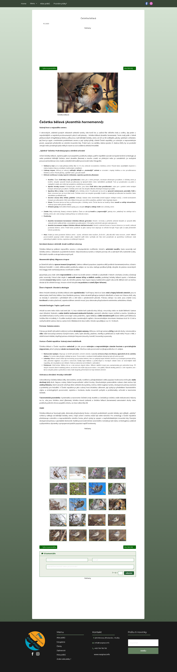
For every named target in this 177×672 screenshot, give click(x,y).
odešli (143, 651)
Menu (32, 3)
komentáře (48, 553)
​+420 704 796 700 (99, 648)
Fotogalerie (61, 642)
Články (59, 646)
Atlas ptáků (45, 3)
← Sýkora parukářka (48, 68)
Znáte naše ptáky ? (64, 659)
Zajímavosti (61, 650)
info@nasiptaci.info (102, 643)
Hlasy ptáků (61, 654)
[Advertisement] (87, 46)
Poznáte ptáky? (60, 3)
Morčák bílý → (129, 68)
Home (23, 3)
